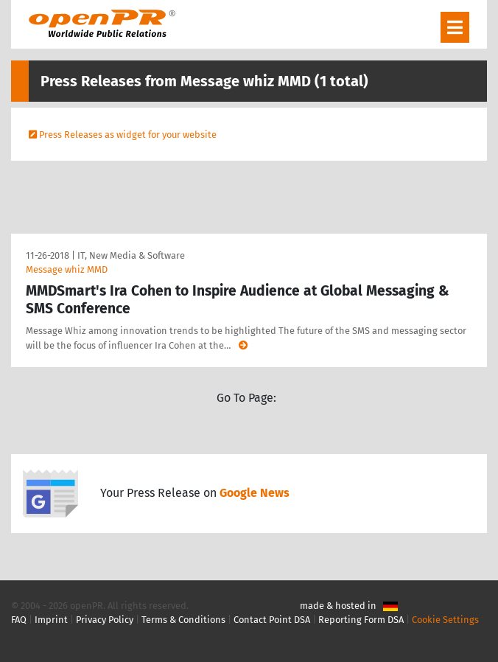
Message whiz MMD (67, 269)
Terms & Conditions (183, 619)
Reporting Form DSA (361, 619)
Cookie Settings (445, 619)
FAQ (19, 619)
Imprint (51, 619)
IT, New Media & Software (131, 255)
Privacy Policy (104, 619)
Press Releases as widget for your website (128, 134)
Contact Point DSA (272, 619)
